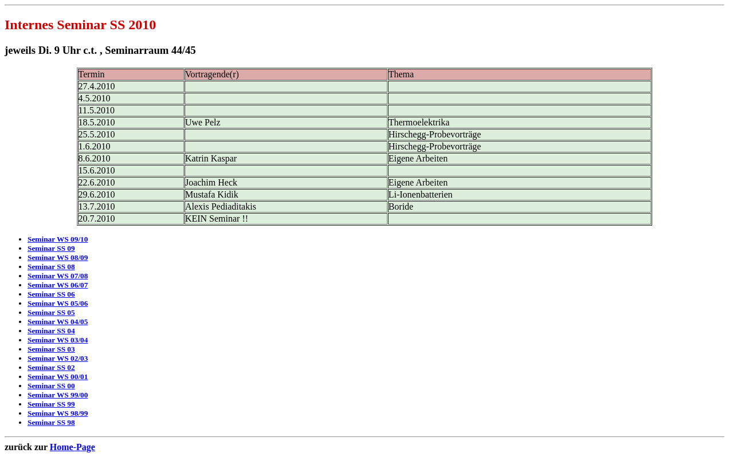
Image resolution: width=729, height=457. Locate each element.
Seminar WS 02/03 (58, 358)
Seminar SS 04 (51, 330)
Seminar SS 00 (51, 385)
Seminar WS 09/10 (58, 239)
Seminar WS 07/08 (58, 275)
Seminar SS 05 (51, 312)
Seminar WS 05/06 (58, 303)
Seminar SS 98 (51, 422)
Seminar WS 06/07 (58, 285)
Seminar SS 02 (51, 367)
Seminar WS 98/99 (58, 413)
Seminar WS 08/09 (58, 257)
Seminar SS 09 (51, 248)
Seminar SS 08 (51, 266)
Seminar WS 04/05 (58, 321)
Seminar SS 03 (51, 349)
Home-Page (72, 447)
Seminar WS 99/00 (58, 395)
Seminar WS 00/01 (58, 376)
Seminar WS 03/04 (58, 340)
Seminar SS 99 (51, 404)
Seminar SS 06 (51, 294)
